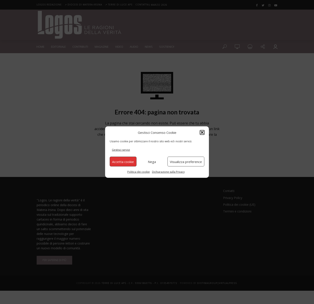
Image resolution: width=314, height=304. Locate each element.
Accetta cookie (123, 161)
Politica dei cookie (138, 172)
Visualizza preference (186, 161)
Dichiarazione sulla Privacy (168, 172)
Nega (152, 161)
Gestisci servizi (121, 150)
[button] (202, 132)
